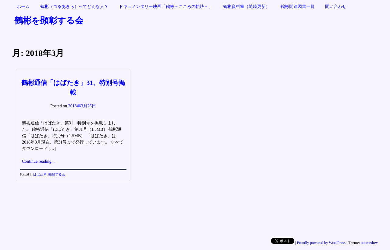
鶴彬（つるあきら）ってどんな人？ (74, 6)
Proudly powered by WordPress (321, 243)
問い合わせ (335, 6)
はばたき (40, 174)
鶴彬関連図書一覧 (298, 6)
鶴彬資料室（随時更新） (246, 6)
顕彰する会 (56, 174)
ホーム (23, 6)
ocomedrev (369, 243)
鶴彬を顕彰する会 (48, 20)
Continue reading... (38, 161)
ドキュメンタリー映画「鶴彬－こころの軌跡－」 (166, 6)
